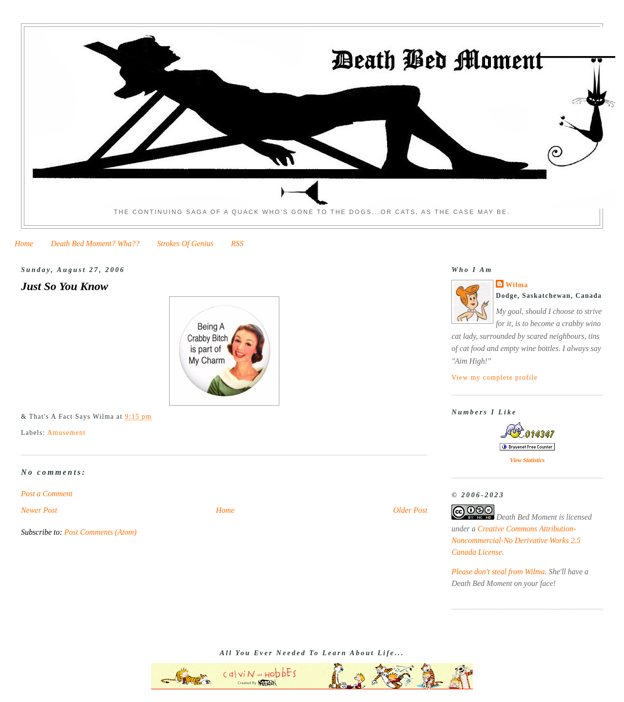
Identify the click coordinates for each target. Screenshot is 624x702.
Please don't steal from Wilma (498, 571)
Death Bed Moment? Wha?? (95, 243)
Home (24, 243)
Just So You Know (64, 286)
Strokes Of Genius (185, 243)
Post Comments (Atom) (100, 532)
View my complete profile (494, 377)
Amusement (66, 432)
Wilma (517, 285)
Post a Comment (47, 493)
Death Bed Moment (526, 517)
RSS (237, 243)
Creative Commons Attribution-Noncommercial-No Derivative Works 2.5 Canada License (516, 540)
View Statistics (527, 460)
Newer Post (39, 510)
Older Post (410, 510)
